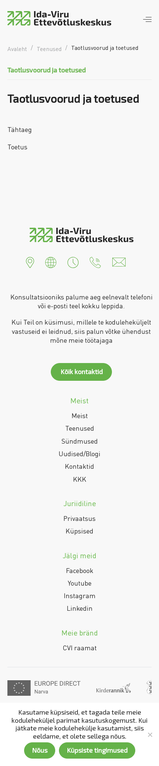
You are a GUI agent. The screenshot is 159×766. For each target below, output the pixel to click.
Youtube (80, 583)
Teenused (79, 428)
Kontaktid (79, 466)
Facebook (79, 570)
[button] (30, 261)
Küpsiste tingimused (97, 750)
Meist (80, 415)
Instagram (80, 596)
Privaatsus (79, 518)
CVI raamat (80, 648)
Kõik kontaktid (81, 371)
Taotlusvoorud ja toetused (46, 70)
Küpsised (79, 531)
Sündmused (80, 441)
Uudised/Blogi (79, 454)
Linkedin (80, 608)
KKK (79, 479)
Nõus (39, 750)
